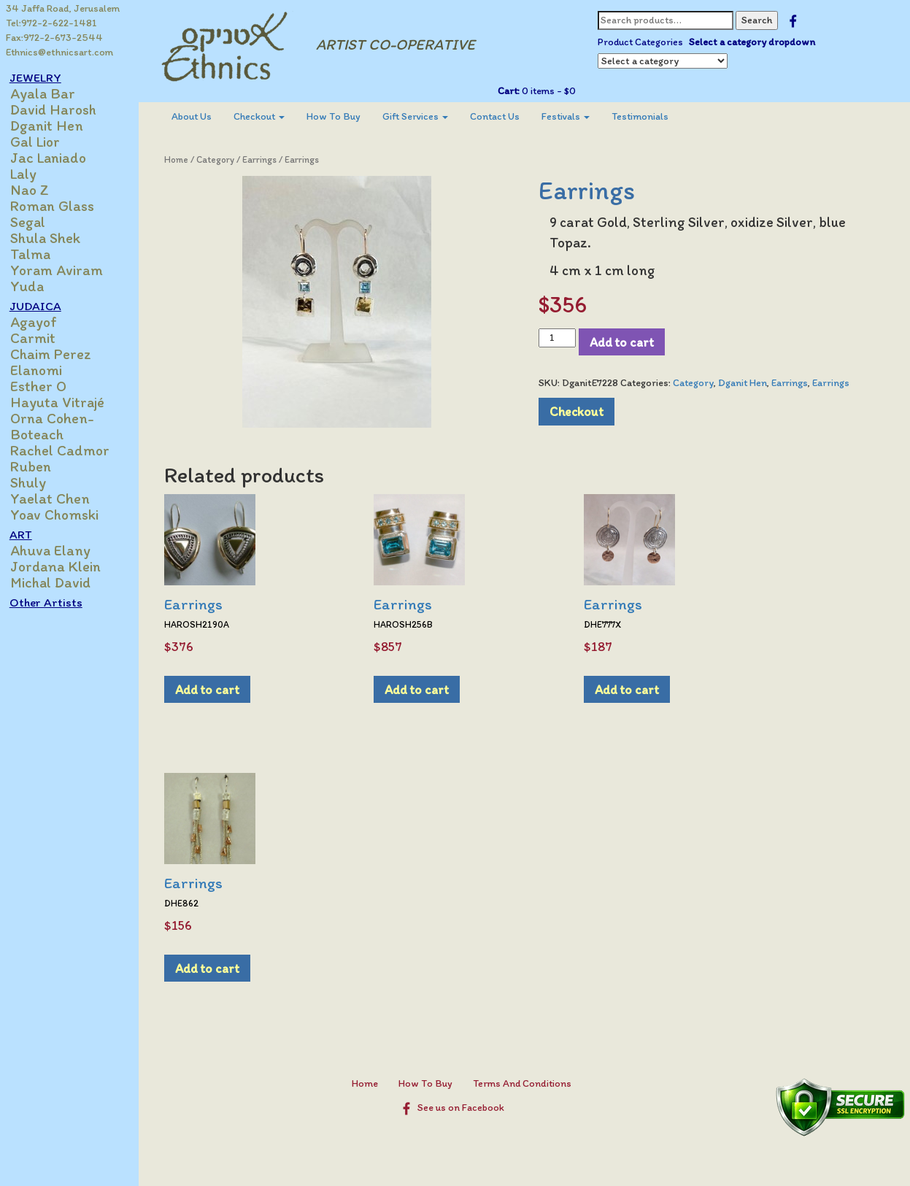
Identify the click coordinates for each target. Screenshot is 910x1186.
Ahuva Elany (58, 550)
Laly (31, 174)
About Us (199, 116)
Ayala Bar (50, 93)
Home (183, 159)
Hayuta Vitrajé (65, 402)
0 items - (551, 91)
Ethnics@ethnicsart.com (59, 52)
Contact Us (502, 116)
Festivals (573, 116)
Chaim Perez (58, 354)
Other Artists (54, 602)
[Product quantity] (560, 337)
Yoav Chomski (62, 515)
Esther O (46, 386)
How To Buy (341, 116)
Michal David (58, 582)
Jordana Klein (63, 566)
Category (223, 159)
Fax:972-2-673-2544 (54, 37)
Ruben (38, 466)
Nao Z (37, 190)
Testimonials (647, 116)
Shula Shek (53, 238)
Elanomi (44, 370)
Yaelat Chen (58, 498)
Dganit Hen (54, 126)
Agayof (41, 322)
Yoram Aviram (64, 270)
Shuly (36, 482)
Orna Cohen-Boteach (60, 426)
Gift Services (422, 116)
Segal (35, 222)
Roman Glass (60, 206)
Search (759, 20)
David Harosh (61, 109)
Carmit (40, 338)
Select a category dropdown (755, 42)
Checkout (266, 116)
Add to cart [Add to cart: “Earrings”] (214, 689)
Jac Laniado (56, 158)
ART (29, 534)
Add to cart (625, 342)
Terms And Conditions (526, 1083)
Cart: (512, 91)
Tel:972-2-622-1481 (51, 23)
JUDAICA (43, 306)
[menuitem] (199, 116)
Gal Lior (43, 142)
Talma (38, 254)
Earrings (267, 159)
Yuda (35, 286)
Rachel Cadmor (67, 450)
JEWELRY (43, 77)
